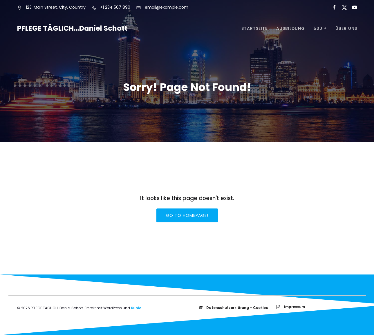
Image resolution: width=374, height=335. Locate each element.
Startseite (254, 28)
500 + (320, 28)
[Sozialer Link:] (332, 7)
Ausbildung (290, 28)
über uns (346, 28)
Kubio (136, 307)
